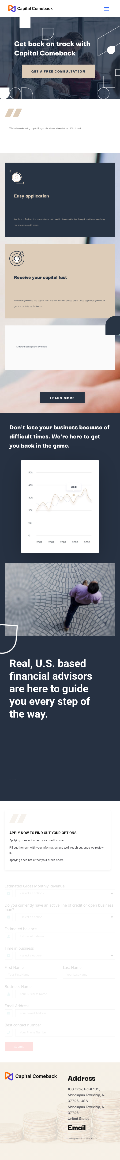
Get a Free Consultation (58, 71)
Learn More (62, 397)
